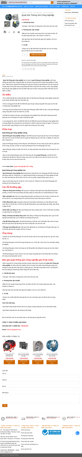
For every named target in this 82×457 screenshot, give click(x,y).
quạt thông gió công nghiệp (45, 64)
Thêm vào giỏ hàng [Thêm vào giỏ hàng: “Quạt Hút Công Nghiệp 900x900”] (23, 362)
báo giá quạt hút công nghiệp (30, 62)
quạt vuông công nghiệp (42, 65)
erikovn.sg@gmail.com (14, 329)
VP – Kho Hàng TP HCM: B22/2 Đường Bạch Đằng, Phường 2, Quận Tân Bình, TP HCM (10, 431)
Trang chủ (11, 6)
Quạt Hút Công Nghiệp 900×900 (23, 355)
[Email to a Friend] (28, 69)
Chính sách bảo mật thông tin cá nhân (29, 445)
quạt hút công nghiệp (26, 64)
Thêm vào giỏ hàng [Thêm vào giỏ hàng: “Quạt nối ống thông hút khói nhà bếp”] (52, 362)
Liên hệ (72, 6)
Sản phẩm (30, 12)
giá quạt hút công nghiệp (42, 62)
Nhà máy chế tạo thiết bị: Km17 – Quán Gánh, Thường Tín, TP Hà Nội (10, 437)
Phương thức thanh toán (27, 438)
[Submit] (52, 2)
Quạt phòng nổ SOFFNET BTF (9, 355)
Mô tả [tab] (3, 76)
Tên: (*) (4, 373)
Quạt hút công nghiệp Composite (38, 355)
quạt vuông (33, 65)
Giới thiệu (19, 6)
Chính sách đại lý (69, 20)
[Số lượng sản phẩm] (24, 54)
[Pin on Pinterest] (31, 69)
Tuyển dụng (65, 6)
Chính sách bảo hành (26, 432)
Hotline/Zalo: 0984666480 (71, 12)
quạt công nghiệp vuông (53, 62)
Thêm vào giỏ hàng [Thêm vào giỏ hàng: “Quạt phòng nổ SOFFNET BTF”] (9, 362)
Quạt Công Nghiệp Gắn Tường (23, 166)
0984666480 (24, 326)
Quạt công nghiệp (38, 12)
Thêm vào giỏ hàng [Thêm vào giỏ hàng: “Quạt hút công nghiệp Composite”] (37, 362)
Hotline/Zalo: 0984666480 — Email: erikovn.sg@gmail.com (9, 451)
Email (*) (4, 379)
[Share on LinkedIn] (34, 69)
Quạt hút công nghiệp (48, 12)
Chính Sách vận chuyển (27, 441)
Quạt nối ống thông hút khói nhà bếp (52, 355)
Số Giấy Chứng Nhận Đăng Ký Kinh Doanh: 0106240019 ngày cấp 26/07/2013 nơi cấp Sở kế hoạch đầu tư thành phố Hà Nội (10, 444)
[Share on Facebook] (23, 69)
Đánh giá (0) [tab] (9, 76)
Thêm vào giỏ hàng (38, 54)
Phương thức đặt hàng (27, 435)
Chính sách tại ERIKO (41, 6)
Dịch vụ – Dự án (28, 6)
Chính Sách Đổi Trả (26, 449)
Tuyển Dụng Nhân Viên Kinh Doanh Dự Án (71, 24)
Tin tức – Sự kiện (54, 6)
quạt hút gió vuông (35, 64)
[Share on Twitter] (25, 69)
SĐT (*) (4, 386)
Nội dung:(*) (5, 392)
